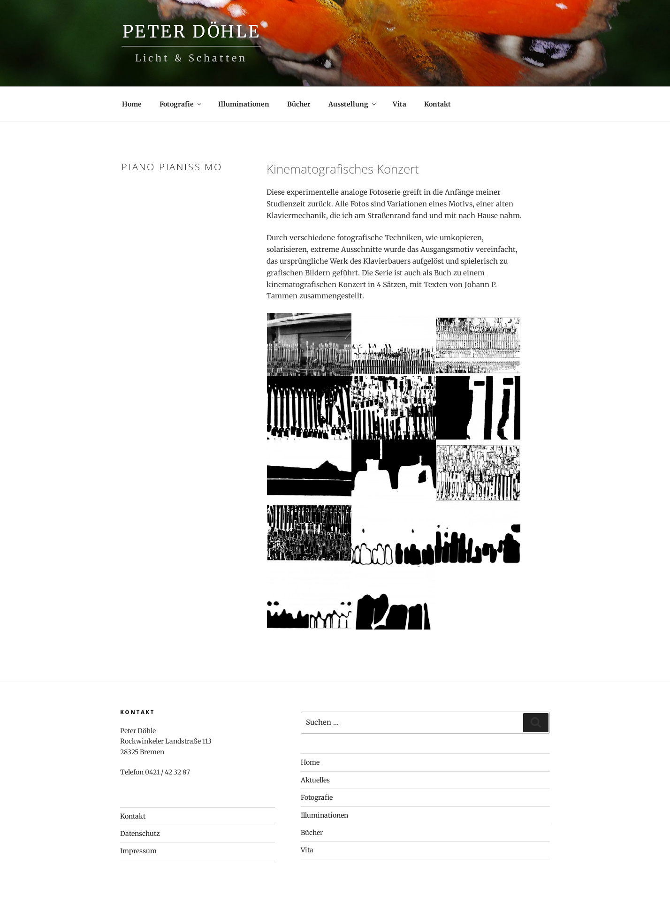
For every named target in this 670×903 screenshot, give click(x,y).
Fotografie (181, 104)
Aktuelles (315, 780)
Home (132, 104)
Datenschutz (140, 833)
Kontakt (437, 104)
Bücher (299, 104)
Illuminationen (243, 104)
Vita (399, 104)
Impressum (138, 851)
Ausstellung (352, 104)
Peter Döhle (191, 31)
